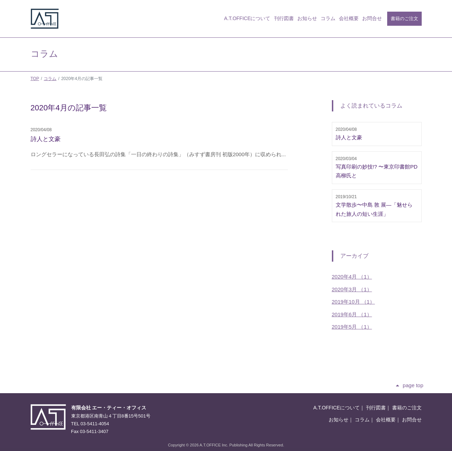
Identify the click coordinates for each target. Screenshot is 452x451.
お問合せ (372, 18)
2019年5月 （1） (352, 327)
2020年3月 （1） (352, 289)
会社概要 (349, 18)
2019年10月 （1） (353, 302)
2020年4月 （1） (352, 277)
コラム (328, 18)
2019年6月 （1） (352, 314)
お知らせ (307, 18)
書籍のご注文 (404, 18)
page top (413, 385)
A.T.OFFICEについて (247, 18)
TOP (35, 78)
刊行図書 (284, 18)
